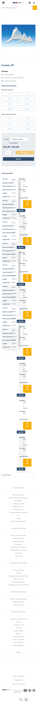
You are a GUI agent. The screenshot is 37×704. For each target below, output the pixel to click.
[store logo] (18, 3)
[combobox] (18, 8)
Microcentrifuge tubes (18, 582)
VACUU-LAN (18, 553)
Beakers (18, 634)
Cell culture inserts (18, 570)
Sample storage (18, 631)
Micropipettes (18, 501)
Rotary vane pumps (18, 541)
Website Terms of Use (18, 684)
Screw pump (18, 544)
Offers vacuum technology (18, 535)
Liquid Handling (18, 488)
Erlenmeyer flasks (18, 636)
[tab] (18, 173)
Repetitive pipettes (18, 504)
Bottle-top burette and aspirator (18, 498)
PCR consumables (18, 579)
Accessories (18, 556)
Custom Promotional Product (18, 619)
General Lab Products (18, 612)
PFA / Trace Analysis (18, 639)
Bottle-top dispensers (18, 495)
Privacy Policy (19, 680)
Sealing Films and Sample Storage (18, 585)
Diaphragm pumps (18, 538)
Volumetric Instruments (18, 592)
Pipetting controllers (18, 507)
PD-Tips (18, 518)
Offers (18, 652)
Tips (18, 515)
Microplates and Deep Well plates (18, 576)
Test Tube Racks (18, 642)
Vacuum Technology (18, 528)
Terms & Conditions (18, 676)
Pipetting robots (18, 509)
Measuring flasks (18, 605)
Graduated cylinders (18, 602)
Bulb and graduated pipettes (18, 599)
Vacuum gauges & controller (18, 550)
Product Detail (6, 475)
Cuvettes (18, 573)
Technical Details (7, 173)
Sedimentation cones (18, 645)
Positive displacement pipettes (18, 512)
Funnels (18, 622)
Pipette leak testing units (18, 521)
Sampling (18, 628)
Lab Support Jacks (18, 625)
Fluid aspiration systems (18, 547)
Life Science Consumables (18, 563)
